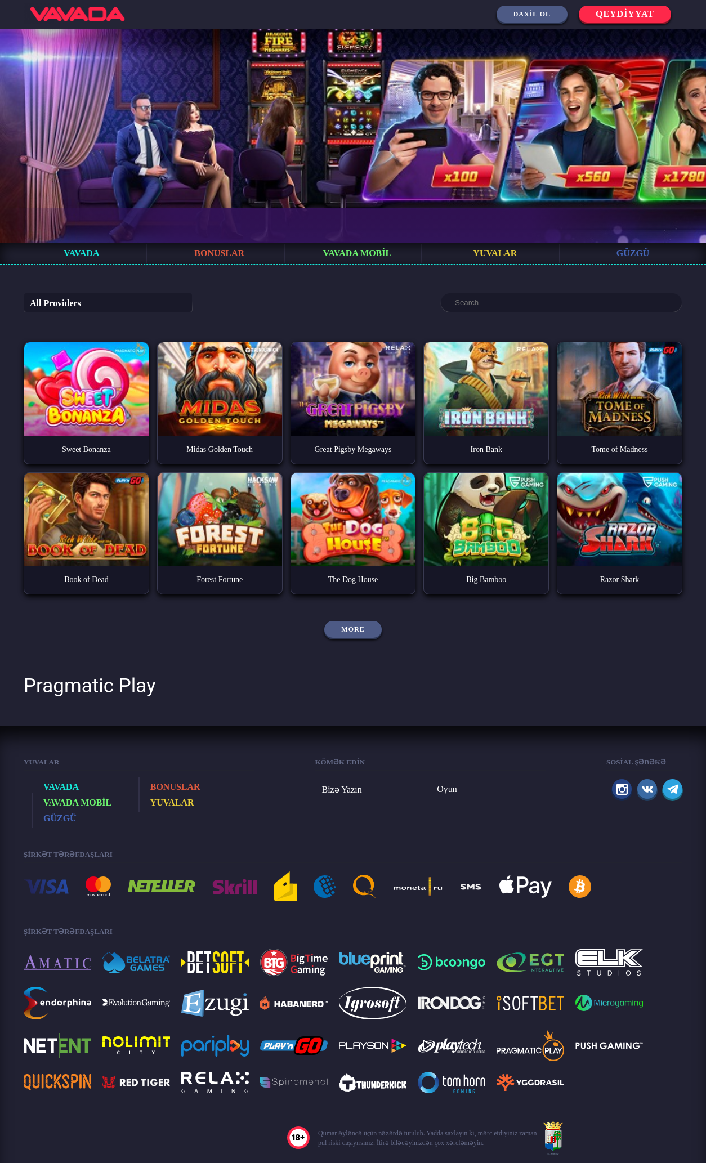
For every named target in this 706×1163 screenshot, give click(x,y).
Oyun (447, 789)
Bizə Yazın (342, 789)
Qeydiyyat (625, 14)
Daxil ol (532, 14)
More (352, 629)
